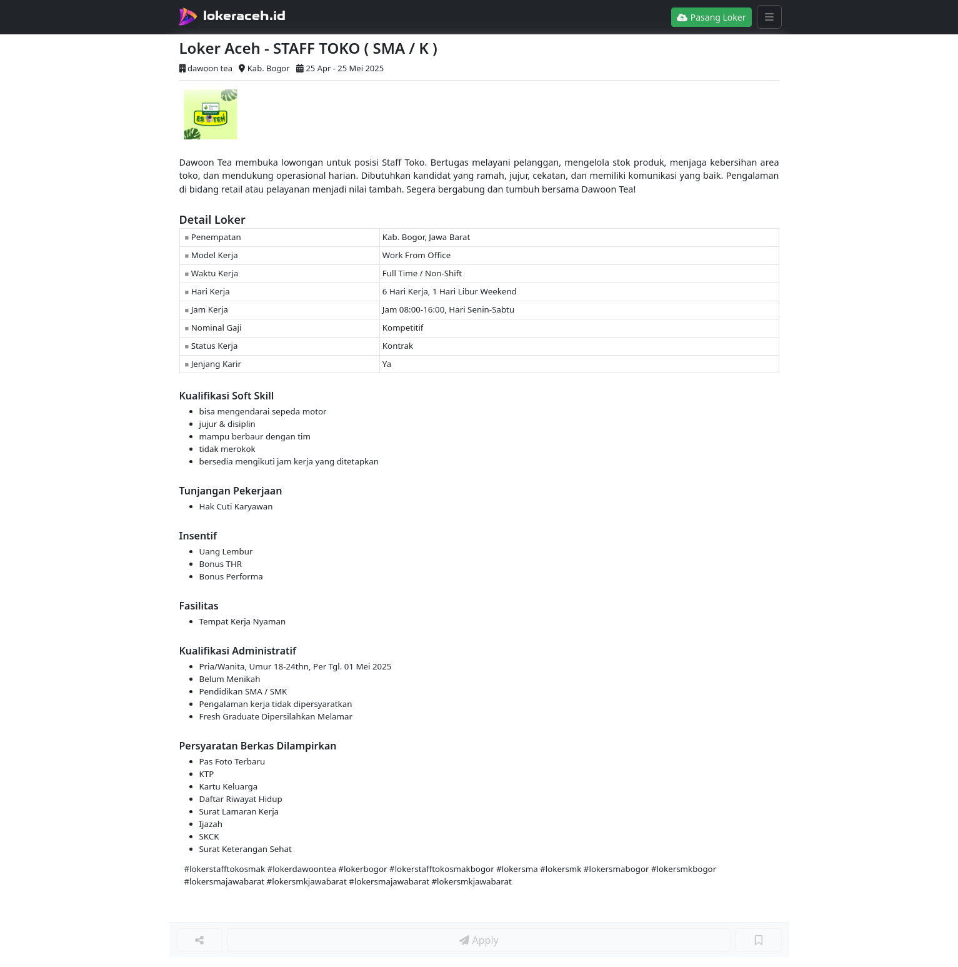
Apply (478, 940)
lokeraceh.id (244, 15)
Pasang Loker (711, 17)
